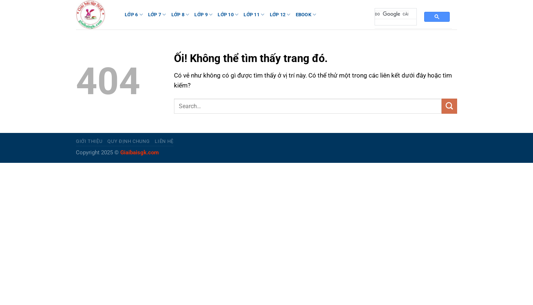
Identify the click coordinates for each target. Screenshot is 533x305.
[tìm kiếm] (392, 14)
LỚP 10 (228, 14)
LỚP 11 (254, 14)
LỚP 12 (280, 14)
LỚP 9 (203, 14)
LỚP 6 (134, 14)
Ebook (306, 14)
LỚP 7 (157, 14)
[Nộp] (449, 106)
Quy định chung (128, 141)
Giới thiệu (89, 141)
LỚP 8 (180, 14)
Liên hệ (164, 141)
